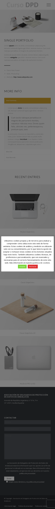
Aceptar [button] (22, 266)
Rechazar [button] (32, 266)
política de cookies (41, 263)
